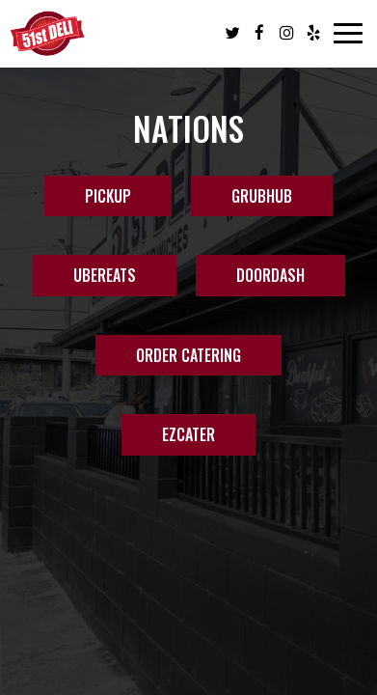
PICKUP (108, 196)
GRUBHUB (261, 196)
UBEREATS (104, 275)
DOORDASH (270, 275)
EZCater (168, 439)
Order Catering (188, 355)
